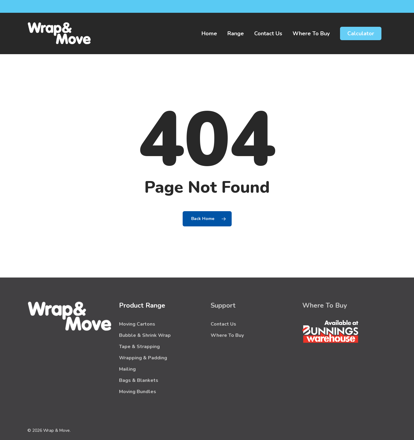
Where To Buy (227, 335)
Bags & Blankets (138, 380)
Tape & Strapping (139, 346)
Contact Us (223, 324)
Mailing (127, 369)
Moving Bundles (137, 391)
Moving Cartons (137, 324)
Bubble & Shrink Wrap (145, 335)
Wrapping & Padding (143, 357)
